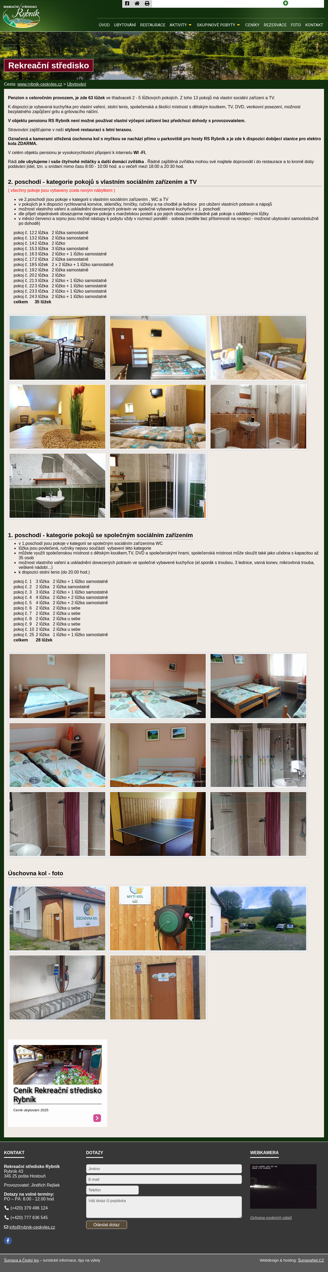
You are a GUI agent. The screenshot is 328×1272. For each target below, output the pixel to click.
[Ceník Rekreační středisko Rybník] (57, 1083)
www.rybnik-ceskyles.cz (40, 84)
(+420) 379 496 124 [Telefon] (29, 1208)
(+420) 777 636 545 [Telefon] (29, 1217)
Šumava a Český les (21, 1260)
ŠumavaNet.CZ (311, 1260)
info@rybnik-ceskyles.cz (32, 1227)
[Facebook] (8, 1241)
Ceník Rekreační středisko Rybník (57, 1095)
